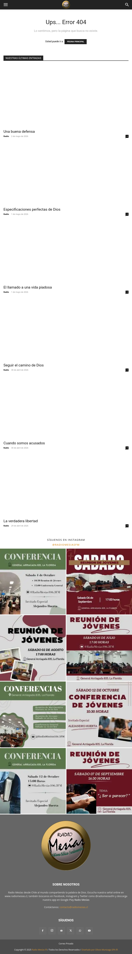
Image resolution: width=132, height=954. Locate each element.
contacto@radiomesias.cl (74, 907)
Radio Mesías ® (39, 949)
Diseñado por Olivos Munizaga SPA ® (100, 949)
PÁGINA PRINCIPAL (75, 42)
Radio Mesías (81, 899)
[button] (5, 4)
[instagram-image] (33, 581)
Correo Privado (66, 943)
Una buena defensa (19, 131)
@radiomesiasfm (66, 544)
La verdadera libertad (20, 521)
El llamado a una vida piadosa (27, 287)
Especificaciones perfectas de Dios (31, 209)
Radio (6, 136)
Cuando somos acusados (24, 443)
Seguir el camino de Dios (23, 365)
